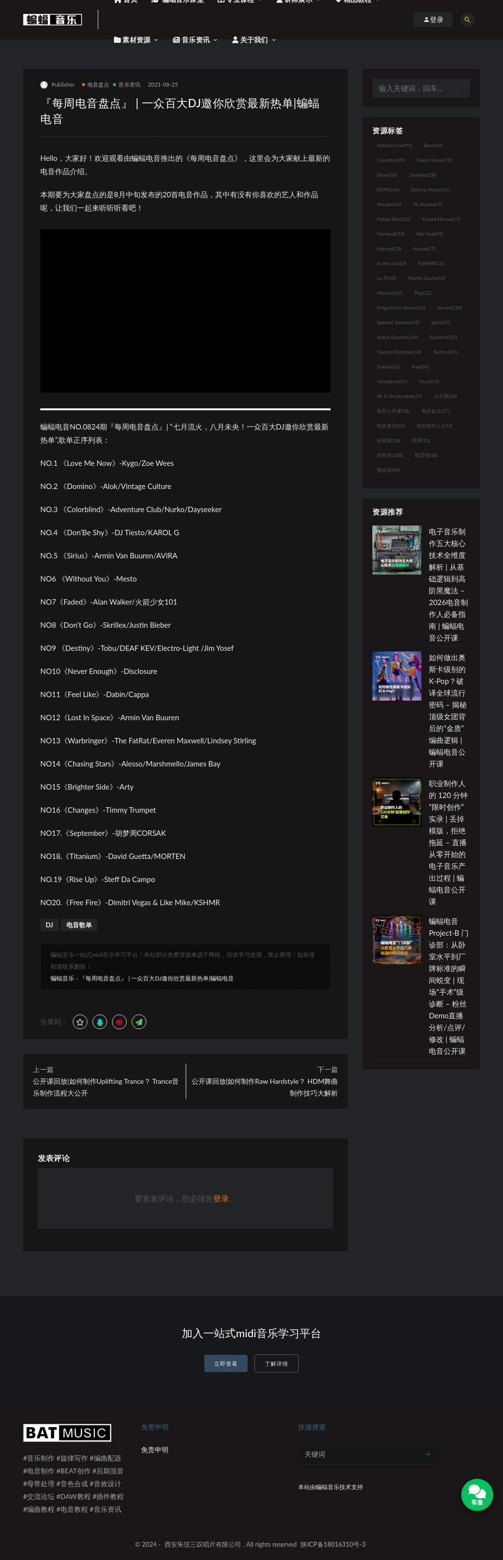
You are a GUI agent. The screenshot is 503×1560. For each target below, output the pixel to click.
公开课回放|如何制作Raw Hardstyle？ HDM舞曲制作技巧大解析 (265, 1087)
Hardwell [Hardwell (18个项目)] (391, 234)
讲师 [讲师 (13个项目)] (421, 440)
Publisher (57, 85)
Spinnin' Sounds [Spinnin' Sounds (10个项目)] (398, 322)
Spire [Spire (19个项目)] (440, 322)
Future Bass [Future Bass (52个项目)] (393, 219)
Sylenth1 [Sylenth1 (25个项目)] (443, 337)
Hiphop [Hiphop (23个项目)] (389, 248)
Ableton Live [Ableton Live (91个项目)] (394, 145)
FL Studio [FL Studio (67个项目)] (427, 204)
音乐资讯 (126, 84)
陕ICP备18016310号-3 (333, 1544)
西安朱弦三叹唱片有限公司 (203, 1544)
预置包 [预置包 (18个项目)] (426, 455)
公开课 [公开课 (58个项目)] (445, 396)
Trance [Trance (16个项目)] (388, 366)
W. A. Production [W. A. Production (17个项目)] (399, 396)
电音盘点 (96, 84)
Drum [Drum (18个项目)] (387, 175)
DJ (49, 925)
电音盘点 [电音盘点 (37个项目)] (435, 411)
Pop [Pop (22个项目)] (423, 293)
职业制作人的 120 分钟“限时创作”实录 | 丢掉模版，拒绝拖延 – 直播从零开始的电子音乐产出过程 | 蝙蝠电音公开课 (448, 842)
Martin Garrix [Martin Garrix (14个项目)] (426, 278)
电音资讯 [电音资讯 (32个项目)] (391, 425)
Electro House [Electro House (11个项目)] (430, 189)
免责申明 (154, 1449)
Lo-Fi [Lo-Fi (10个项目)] (386, 278)
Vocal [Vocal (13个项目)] (429, 381)
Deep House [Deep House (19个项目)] (434, 160)
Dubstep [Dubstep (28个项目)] (422, 175)
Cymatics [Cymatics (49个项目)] (391, 160)
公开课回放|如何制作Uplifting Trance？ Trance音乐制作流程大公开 (106, 1087)
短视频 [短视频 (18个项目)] (388, 440)
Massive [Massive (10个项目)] (390, 293)
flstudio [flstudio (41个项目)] (389, 204)
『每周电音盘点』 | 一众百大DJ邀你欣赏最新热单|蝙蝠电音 (157, 978)
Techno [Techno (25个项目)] (445, 352)
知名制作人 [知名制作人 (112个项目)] (434, 425)
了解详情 (276, 1363)
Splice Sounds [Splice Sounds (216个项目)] (397, 337)
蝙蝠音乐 (62, 978)
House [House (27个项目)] (424, 248)
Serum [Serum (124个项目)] (449, 307)
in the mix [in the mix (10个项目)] (391, 263)
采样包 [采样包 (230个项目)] (390, 455)
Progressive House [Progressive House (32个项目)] (401, 307)
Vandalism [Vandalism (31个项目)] (392, 381)
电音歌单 (79, 925)
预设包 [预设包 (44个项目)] (388, 470)
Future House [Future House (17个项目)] (441, 219)
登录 (221, 1198)
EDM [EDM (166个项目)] (388, 189)
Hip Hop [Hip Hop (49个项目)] (430, 234)
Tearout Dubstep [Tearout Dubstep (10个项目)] (399, 352)
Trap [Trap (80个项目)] (420, 366)
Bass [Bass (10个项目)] (433, 145)
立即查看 (226, 1363)
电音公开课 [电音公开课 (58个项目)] (393, 411)
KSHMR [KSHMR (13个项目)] (431, 263)
